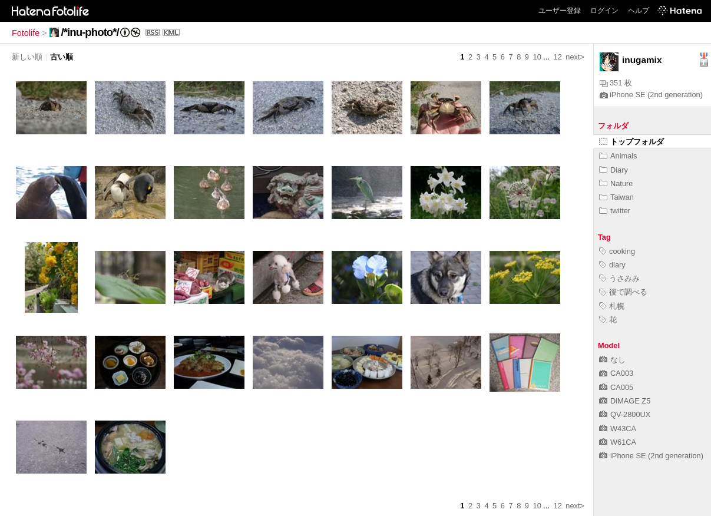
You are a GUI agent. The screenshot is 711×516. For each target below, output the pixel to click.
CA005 (616, 387)
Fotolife (25, 33)
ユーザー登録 (559, 10)
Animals (618, 155)
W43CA (617, 428)
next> (575, 56)
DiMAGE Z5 (624, 400)
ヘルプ (638, 10)
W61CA (617, 442)
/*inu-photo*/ (90, 32)
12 (558, 56)
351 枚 (616, 82)
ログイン (604, 10)
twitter (614, 210)
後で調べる (623, 291)
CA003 (616, 373)
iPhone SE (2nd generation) (651, 94)
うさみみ (619, 278)
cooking (617, 251)
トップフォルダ (631, 141)
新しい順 (27, 56)
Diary (613, 170)
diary (612, 264)
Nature (616, 183)
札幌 (611, 306)
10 (537, 56)
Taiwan (616, 197)
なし (612, 359)
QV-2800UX (624, 414)
